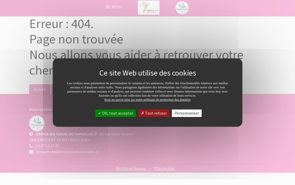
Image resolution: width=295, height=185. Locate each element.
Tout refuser (154, 113)
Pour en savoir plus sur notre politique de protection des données (147, 99)
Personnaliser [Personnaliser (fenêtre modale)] (187, 113)
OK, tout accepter (115, 113)
